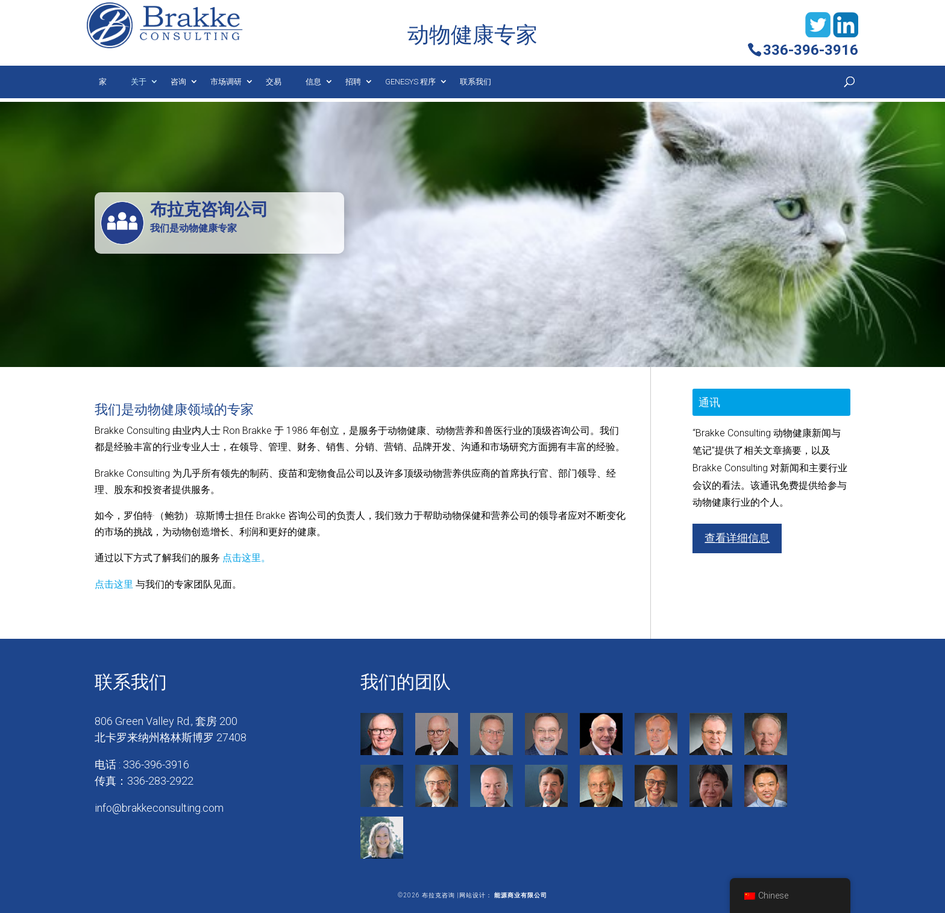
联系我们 (475, 81)
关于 (138, 81)
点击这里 (114, 584)
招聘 (353, 81)
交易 (273, 81)
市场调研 (226, 81)
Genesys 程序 (410, 81)
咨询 (178, 81)
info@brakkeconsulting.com (159, 808)
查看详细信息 (737, 538)
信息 (313, 81)
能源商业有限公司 (520, 895)
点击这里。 (246, 557)
